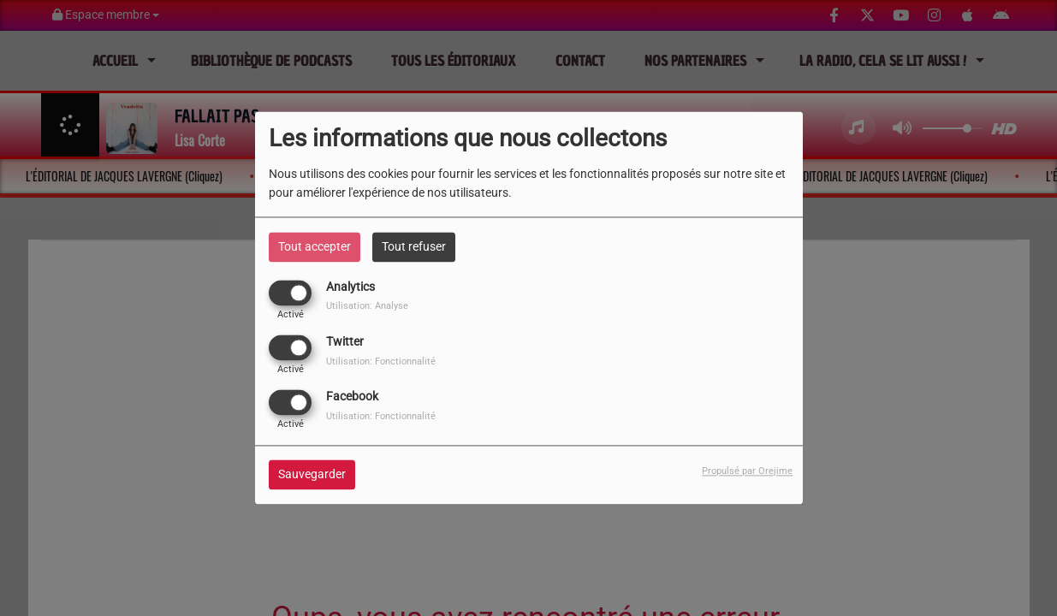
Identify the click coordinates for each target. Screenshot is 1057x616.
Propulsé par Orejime (747, 471)
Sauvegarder (312, 475)
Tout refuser (414, 246)
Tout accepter (314, 246)
